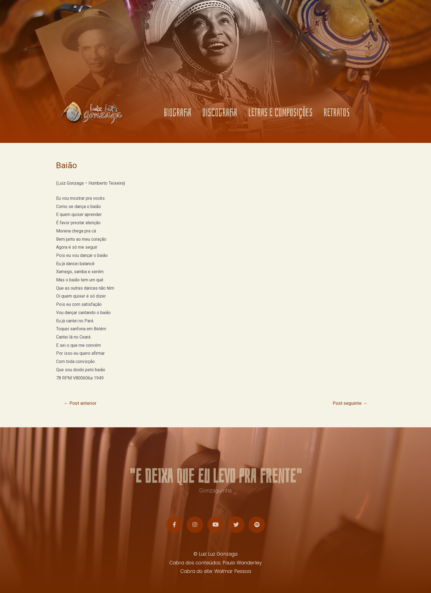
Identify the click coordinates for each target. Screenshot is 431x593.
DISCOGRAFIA (219, 114)
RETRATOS (337, 114)
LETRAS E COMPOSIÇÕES (280, 114)
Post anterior (80, 403)
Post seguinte (350, 403)
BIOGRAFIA (177, 114)
